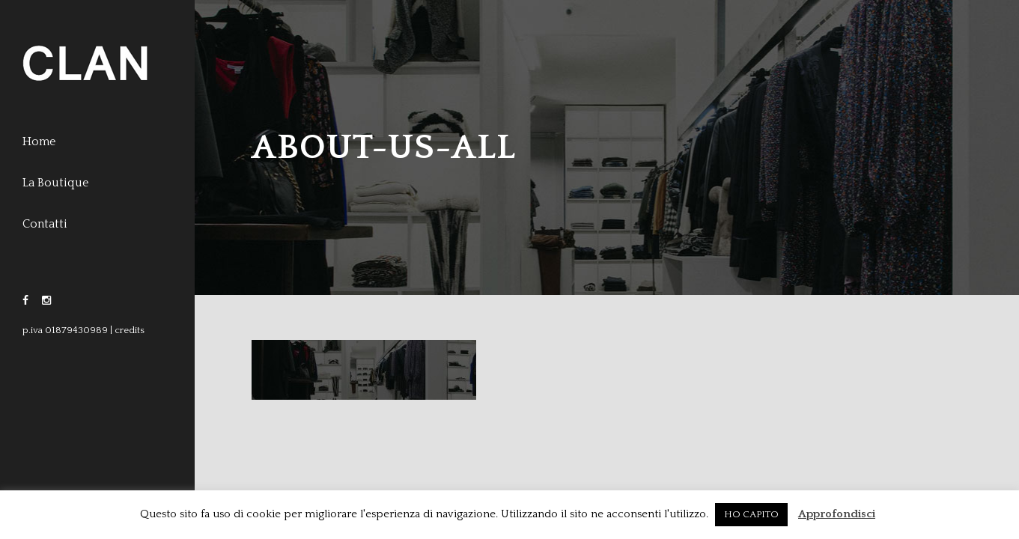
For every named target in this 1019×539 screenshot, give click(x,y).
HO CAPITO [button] (751, 514)
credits (130, 330)
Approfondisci (836, 514)
